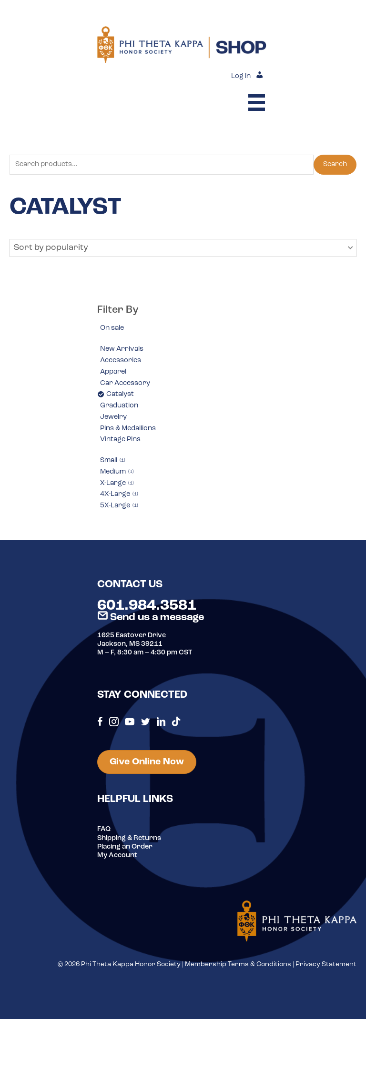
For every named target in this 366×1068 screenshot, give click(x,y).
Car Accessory (125, 383)
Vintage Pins (120, 439)
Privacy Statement (325, 964)
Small (112, 460)
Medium (117, 471)
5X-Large (119, 505)
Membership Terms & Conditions (238, 964)
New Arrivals (121, 349)
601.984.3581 (146, 605)
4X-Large (119, 494)
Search (335, 164)
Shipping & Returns (129, 838)
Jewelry (113, 417)
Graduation (119, 405)
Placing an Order (124, 846)
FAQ (104, 829)
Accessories (120, 360)
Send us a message (150, 617)
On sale (112, 328)
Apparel (113, 372)
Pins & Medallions (128, 428)
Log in (241, 76)
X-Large (117, 483)
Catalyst (120, 394)
